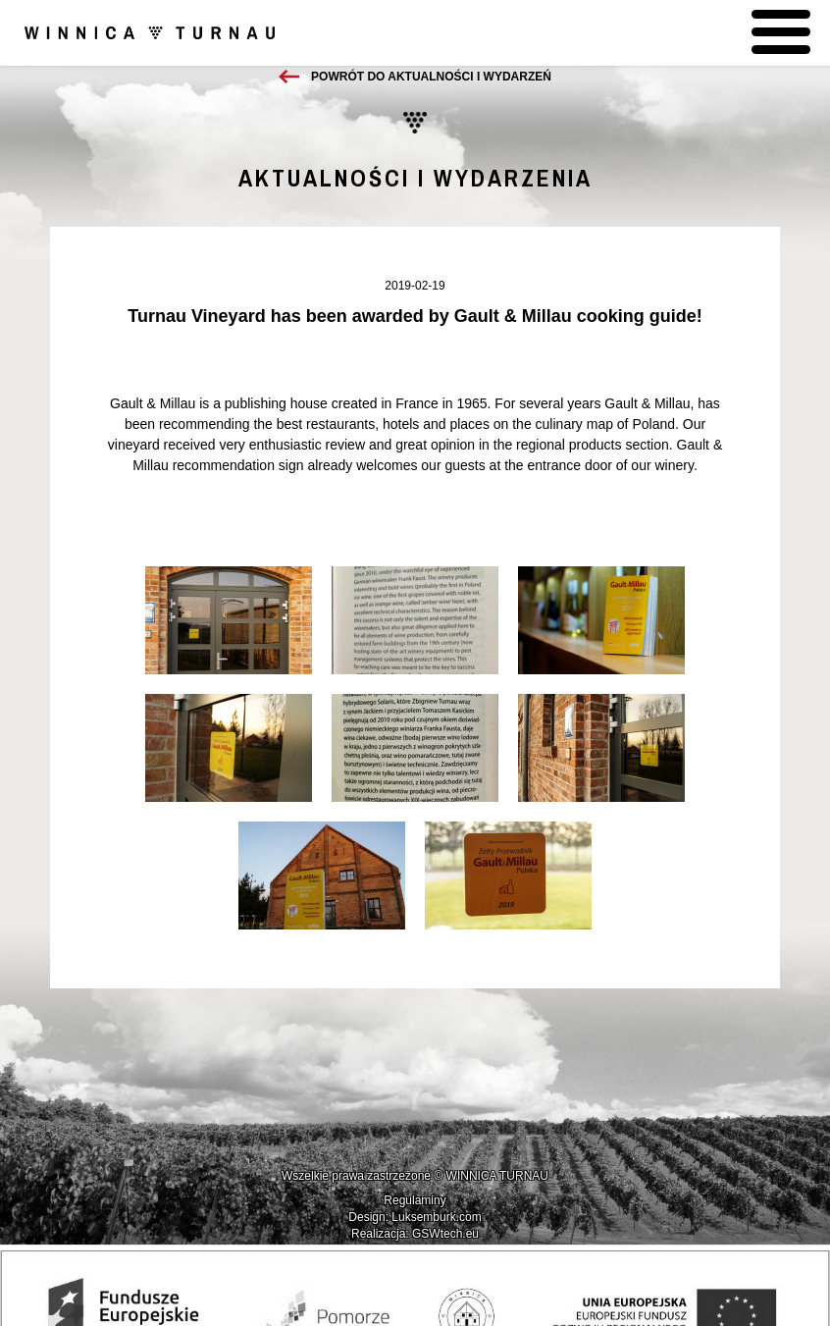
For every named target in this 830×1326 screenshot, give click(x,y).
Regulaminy (414, 1200)
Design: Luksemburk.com (414, 1217)
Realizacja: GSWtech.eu (415, 1234)
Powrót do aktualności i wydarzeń (431, 76)
